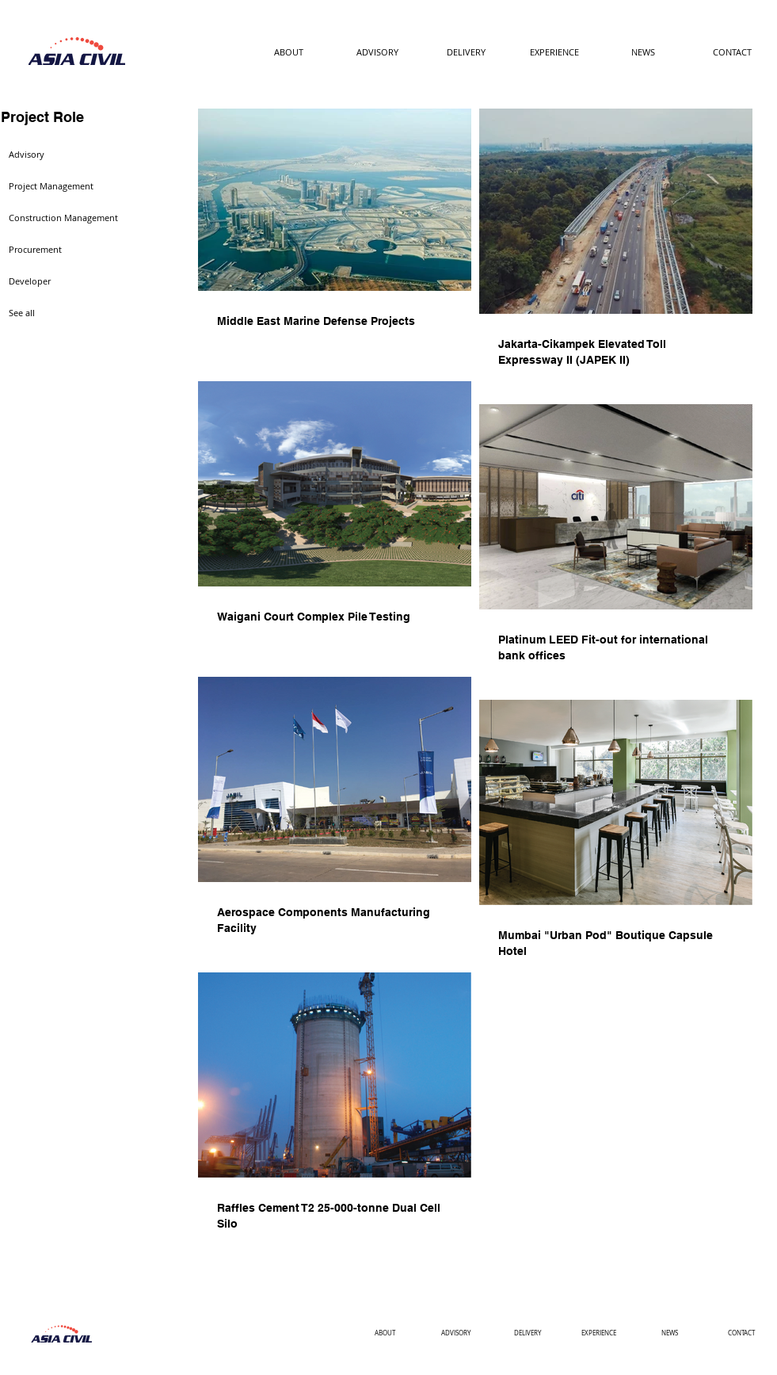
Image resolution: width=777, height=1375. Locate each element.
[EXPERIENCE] (555, 52)
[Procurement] (57, 249)
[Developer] (57, 281)
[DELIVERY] (466, 52)
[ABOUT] (289, 52)
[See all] (57, 313)
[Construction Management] (66, 218)
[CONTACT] (732, 52)
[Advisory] (57, 154)
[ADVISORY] (377, 52)
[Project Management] (57, 186)
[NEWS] (643, 52)
